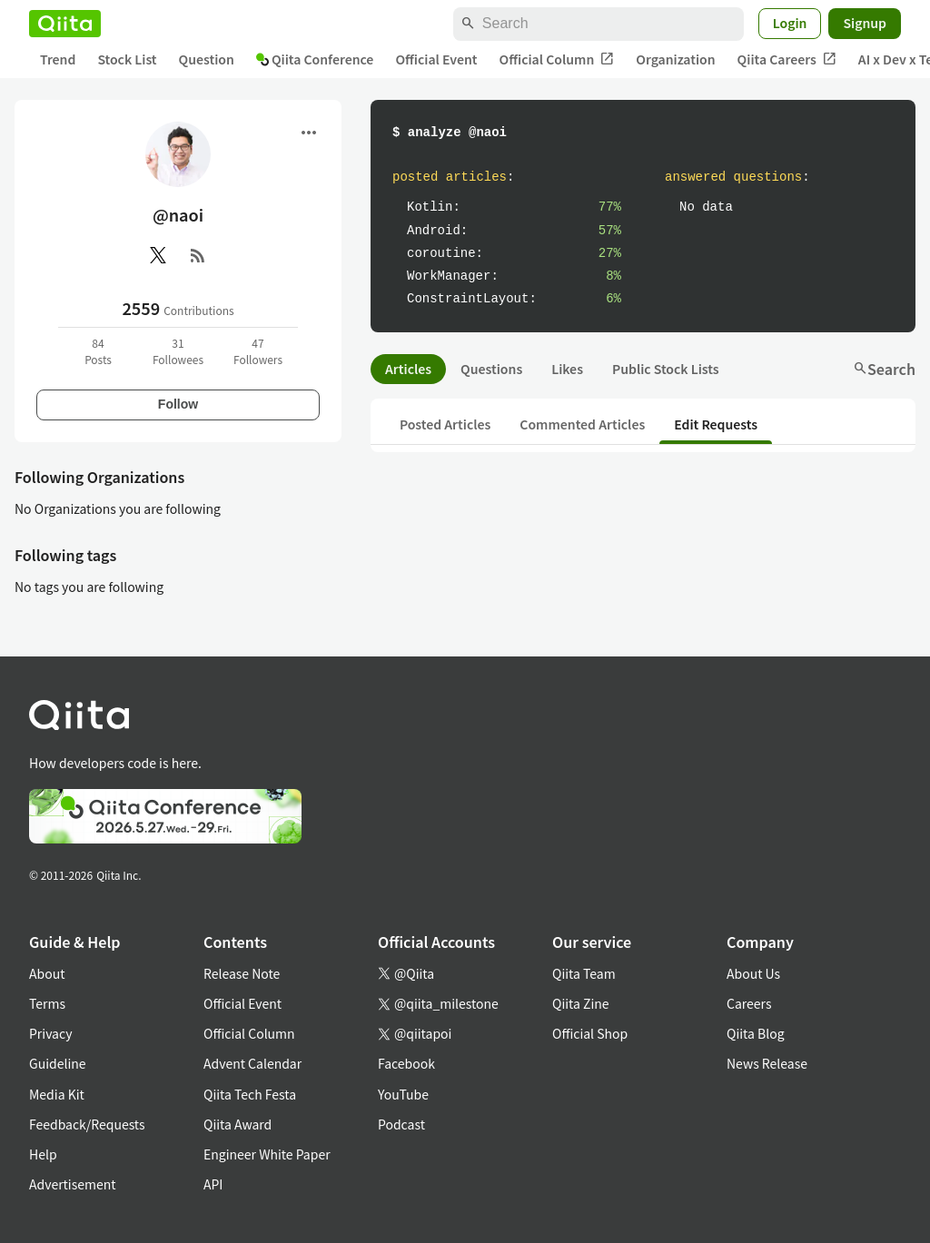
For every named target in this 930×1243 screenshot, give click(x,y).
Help (43, 1154)
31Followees (178, 351)
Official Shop (590, 1033)
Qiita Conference (315, 59)
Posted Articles (445, 424)
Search (884, 369)
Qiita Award (237, 1124)
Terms (47, 1003)
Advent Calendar (252, 1063)
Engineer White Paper (267, 1154)
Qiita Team (584, 973)
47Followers (257, 351)
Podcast (401, 1124)
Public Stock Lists (665, 369)
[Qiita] (65, 23)
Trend (57, 59)
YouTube (403, 1094)
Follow (178, 404)
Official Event (436, 59)
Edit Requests (715, 424)
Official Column (557, 59)
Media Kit (56, 1094)
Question (206, 59)
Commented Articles (582, 424)
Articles (408, 369)
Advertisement (72, 1184)
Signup (864, 23)
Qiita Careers (786, 59)
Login (790, 23)
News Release (767, 1063)
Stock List (126, 59)
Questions (491, 369)
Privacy (50, 1033)
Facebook (406, 1063)
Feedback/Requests (87, 1124)
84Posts (98, 351)
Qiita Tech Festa (249, 1094)
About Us (753, 973)
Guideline (57, 1063)
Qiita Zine (580, 1003)
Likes (567, 369)
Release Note (241, 973)
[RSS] (198, 255)
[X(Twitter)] (158, 255)
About (46, 973)
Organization (675, 59)
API (213, 1184)
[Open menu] (309, 132)
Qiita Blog (756, 1033)
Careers (749, 1003)
